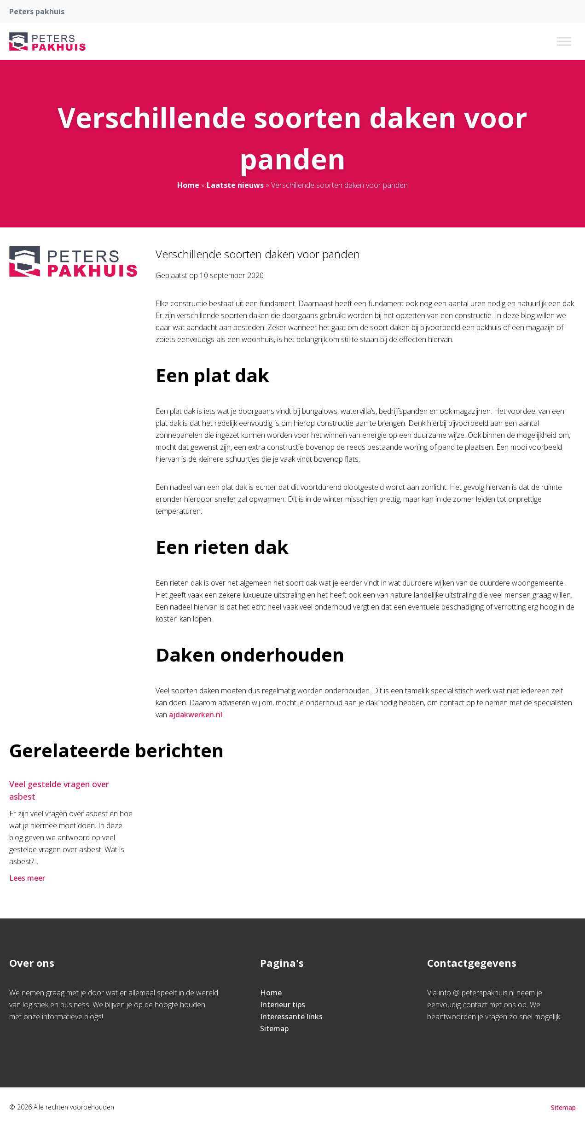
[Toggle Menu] (563, 41)
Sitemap (274, 1028)
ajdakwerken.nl (195, 714)
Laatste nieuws (235, 185)
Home (188, 185)
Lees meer (28, 878)
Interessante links (291, 1016)
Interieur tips (282, 1004)
